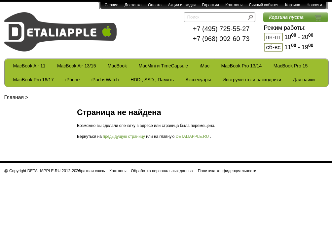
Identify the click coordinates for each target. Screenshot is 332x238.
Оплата (155, 5)
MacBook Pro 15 (291, 65)
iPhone (72, 79)
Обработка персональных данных (162, 171)
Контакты (233, 5)
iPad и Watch (105, 79)
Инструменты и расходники (252, 79)
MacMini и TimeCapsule (163, 65)
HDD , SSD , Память (152, 79)
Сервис (111, 5)
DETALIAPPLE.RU (192, 136)
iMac (205, 65)
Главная (14, 97)
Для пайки (303, 79)
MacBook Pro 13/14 (241, 65)
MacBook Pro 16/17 (33, 79)
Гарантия (210, 5)
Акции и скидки (182, 5)
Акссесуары (198, 79)
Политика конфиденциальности (227, 171)
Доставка (133, 5)
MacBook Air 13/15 (76, 65)
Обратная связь (90, 171)
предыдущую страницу (124, 136)
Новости (314, 5)
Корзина (292, 5)
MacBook (117, 65)
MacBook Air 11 (29, 65)
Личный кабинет (263, 5)
